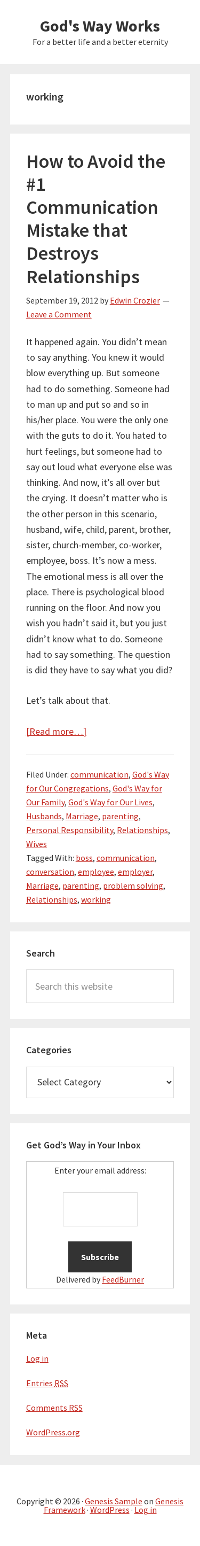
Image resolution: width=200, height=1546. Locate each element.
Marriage (82, 816)
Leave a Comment (59, 314)
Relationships (142, 830)
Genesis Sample (113, 1501)
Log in (37, 1358)
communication (99, 774)
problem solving (133, 885)
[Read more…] (56, 731)
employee (96, 871)
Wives (36, 843)
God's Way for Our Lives (110, 802)
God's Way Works (100, 25)
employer (135, 871)
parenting (120, 816)
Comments (54, 1407)
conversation (50, 871)
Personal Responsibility (69, 830)
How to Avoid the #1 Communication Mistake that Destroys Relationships (95, 219)
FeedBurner (123, 1279)
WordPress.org (53, 1432)
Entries (47, 1383)
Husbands (44, 816)
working (96, 899)
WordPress (110, 1509)
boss (84, 857)
